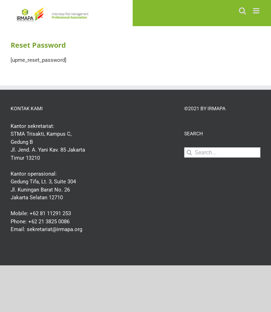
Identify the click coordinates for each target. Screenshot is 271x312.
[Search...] (222, 152)
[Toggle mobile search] (242, 10)
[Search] (189, 152)
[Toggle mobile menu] (256, 10)
